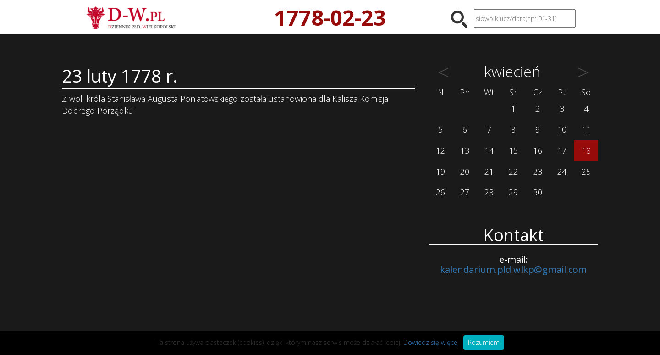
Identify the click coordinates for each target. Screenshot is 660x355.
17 (561, 150)
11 (586, 129)
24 (561, 171)
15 (513, 150)
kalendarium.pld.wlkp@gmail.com (513, 269)
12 (440, 150)
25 (586, 171)
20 (464, 171)
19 (440, 171)
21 (489, 171)
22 (513, 171)
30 (537, 192)
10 (561, 129)
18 (586, 150)
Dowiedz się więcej (431, 342)
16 (537, 150)
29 (513, 192)
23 (537, 171)
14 (489, 150)
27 (464, 192)
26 (440, 192)
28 (489, 192)
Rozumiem (484, 342)
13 (464, 150)
